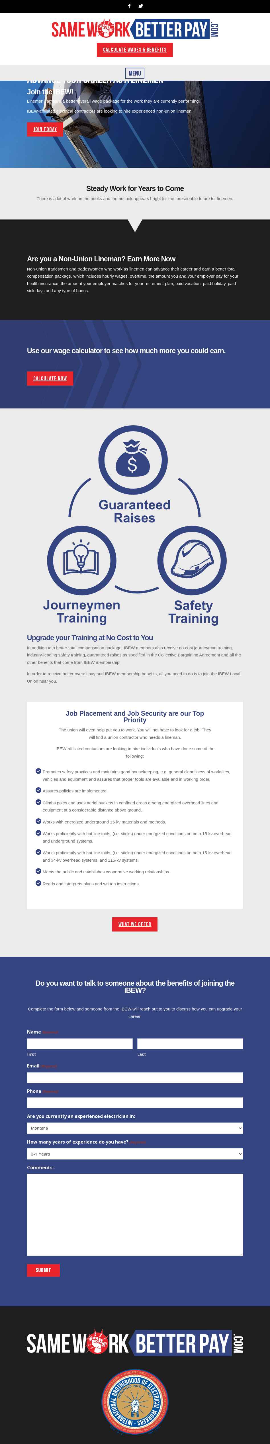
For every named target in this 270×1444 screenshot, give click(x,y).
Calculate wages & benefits (135, 49)
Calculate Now (50, 378)
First (31, 1054)
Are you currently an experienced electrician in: (81, 1116)
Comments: (40, 1167)
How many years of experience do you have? (86, 1142)
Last (141, 1054)
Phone (43, 1091)
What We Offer (134, 924)
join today (45, 129)
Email (42, 1066)
